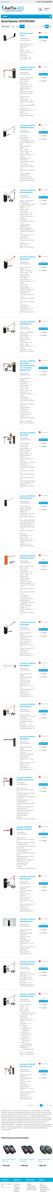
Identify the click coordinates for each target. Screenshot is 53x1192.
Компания (17, 1180)
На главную (5, 1180)
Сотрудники (17, 1187)
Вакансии (16, 1189)
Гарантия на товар (32, 1189)
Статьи (41, 1184)
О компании (17, 1184)
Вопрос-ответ (43, 1186)
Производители (44, 1187)
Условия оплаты (31, 1186)
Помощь (41, 1180)
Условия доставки (31, 1187)
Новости (16, 1186)
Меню (5, 16)
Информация (30, 1180)
